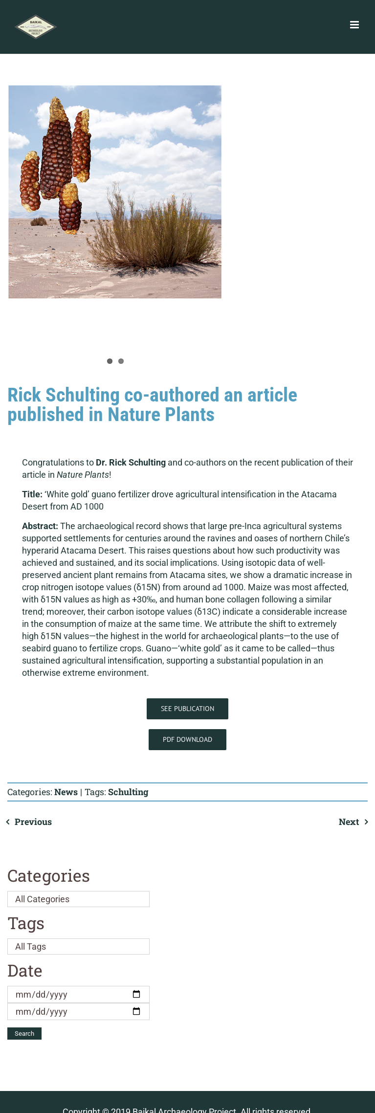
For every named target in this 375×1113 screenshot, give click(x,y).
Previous (33, 821)
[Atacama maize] (115, 192)
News (66, 792)
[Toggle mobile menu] (355, 25)
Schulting (128, 792)
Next (349, 821)
